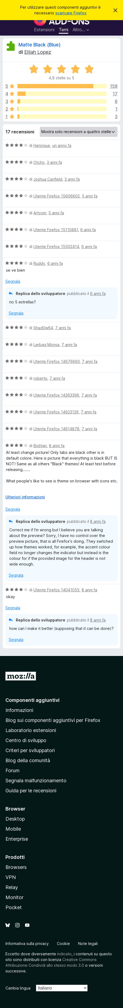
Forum (12, 770)
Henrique (41, 145)
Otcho (39, 162)
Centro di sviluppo (25, 740)
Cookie (63, 943)
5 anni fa (89, 196)
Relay (11, 887)
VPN (10, 877)
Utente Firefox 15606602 (56, 196)
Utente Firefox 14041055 (56, 590)
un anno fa (61, 145)
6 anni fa (88, 229)
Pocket (13, 907)
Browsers (16, 867)
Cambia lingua (17, 988)
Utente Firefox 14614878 (56, 428)
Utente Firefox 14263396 (56, 395)
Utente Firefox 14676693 (56, 361)
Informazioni (19, 710)
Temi (63, 29)
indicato (64, 954)
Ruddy (39, 263)
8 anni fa (56, 445)
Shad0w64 (43, 327)
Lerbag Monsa (46, 344)
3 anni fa (54, 162)
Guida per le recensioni (30, 790)
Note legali (88, 943)
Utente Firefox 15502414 (56, 246)
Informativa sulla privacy (27, 943)
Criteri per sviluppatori (30, 750)
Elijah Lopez (37, 52)
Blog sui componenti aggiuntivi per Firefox (52, 720)
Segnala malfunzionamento (35, 780)
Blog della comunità (27, 760)
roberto (40, 378)
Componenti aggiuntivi (32, 700)
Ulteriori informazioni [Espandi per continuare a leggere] (25, 497)
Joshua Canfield (47, 179)
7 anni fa (63, 327)
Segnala (12, 281)
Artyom (39, 213)
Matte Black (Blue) (40, 45)
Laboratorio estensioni (30, 730)
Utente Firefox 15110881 (55, 229)
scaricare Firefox (71, 13)
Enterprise (16, 839)
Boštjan (40, 445)
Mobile (13, 829)
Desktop (15, 819)
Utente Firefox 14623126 (56, 412)
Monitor (14, 897)
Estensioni (44, 29)
